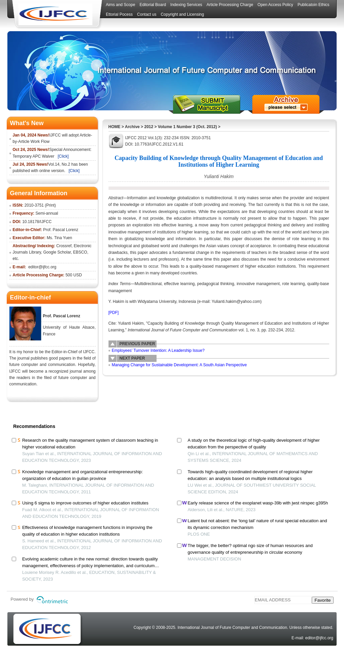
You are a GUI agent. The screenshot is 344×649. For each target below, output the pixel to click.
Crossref (64, 246)
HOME (115, 126)
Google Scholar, (57, 252)
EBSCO (80, 252)
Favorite (322, 600)
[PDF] (114, 312)
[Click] (63, 156)
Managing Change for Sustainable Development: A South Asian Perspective (179, 365)
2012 (148, 126)
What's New (27, 123)
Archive (132, 126)
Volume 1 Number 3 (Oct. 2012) (187, 126)
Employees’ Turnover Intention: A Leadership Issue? (158, 350)
